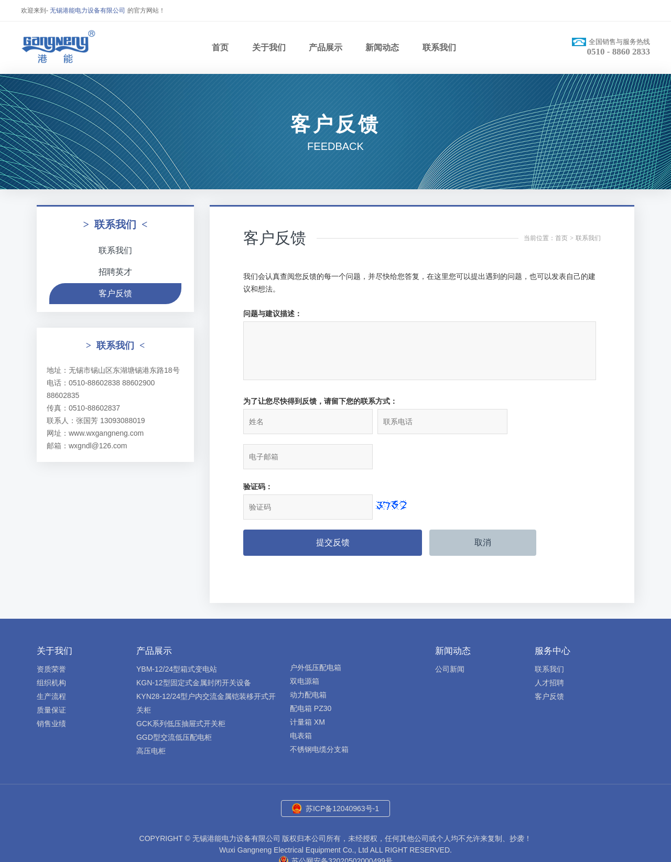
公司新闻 (449, 636)
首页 (220, 47)
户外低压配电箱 (315, 635)
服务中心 (552, 618)
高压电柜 (151, 718)
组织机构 (51, 650)
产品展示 (325, 47)
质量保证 (51, 677)
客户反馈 (115, 293)
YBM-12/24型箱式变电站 (176, 636)
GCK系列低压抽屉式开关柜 (180, 691)
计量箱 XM (307, 689)
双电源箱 (304, 648)
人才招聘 (549, 650)
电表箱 (301, 703)
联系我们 (439, 47)
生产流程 (51, 664)
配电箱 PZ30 (310, 676)
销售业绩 (51, 691)
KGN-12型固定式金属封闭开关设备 (193, 650)
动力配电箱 (308, 662)
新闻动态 (382, 47)
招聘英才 (115, 271)
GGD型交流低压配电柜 (174, 705)
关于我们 (269, 47)
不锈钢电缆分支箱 (319, 717)
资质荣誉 (51, 636)
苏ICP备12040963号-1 (342, 776)
